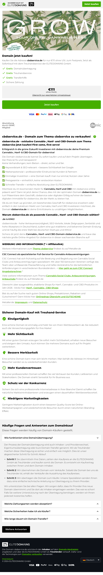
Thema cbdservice (43, 248)
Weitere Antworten (16, 529)
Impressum (21, 302)
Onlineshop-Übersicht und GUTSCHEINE (58, 296)
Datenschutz (40, 302)
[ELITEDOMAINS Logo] (42, 544)
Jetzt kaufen (91, 4)
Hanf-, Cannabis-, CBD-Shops (42, 288)
